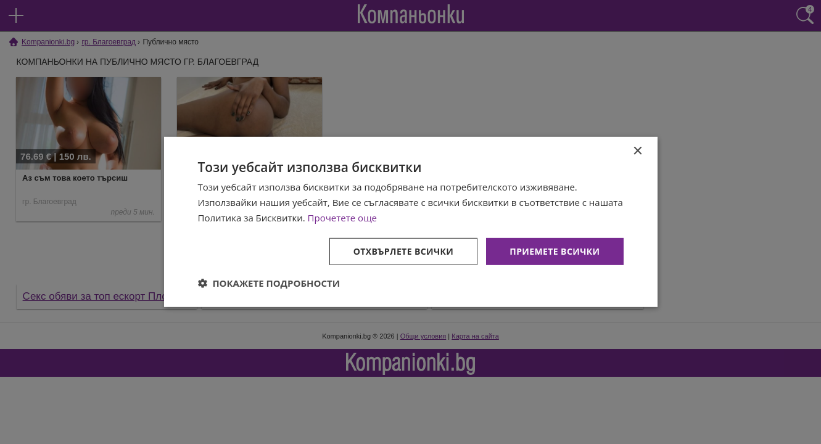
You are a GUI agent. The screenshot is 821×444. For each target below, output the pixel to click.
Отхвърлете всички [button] (403, 251)
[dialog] (411, 222)
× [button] (637, 151)
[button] (269, 283)
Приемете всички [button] (555, 251)
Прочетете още (342, 218)
